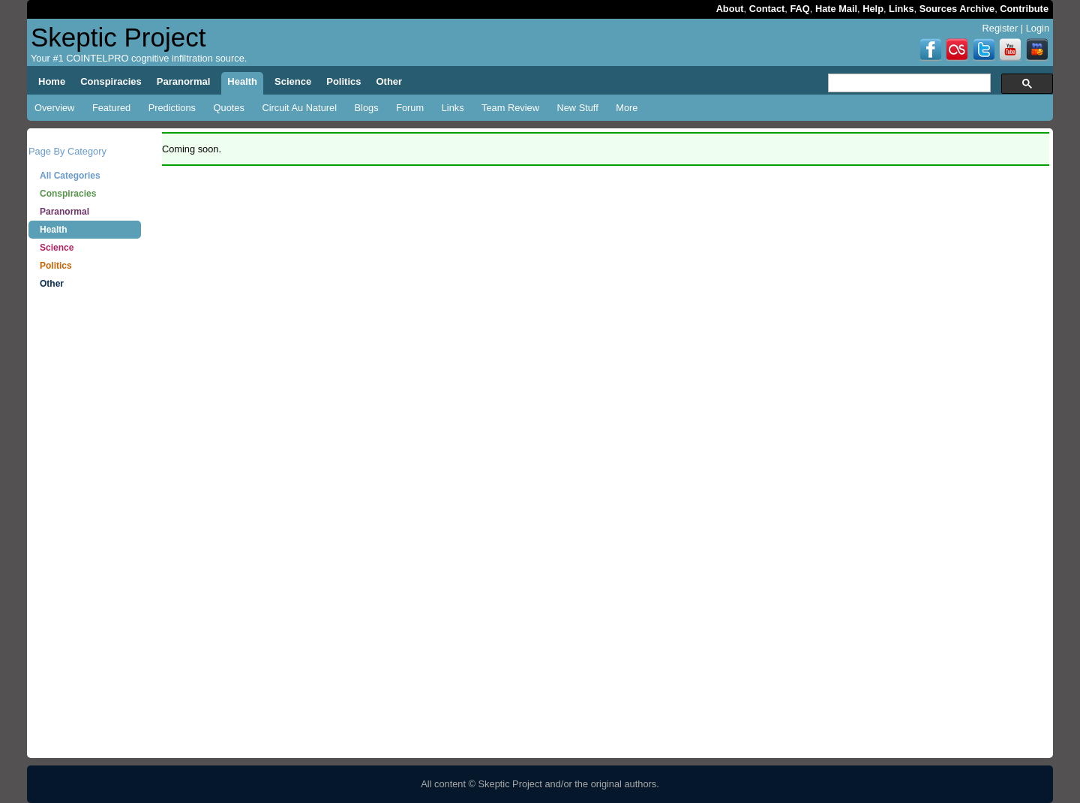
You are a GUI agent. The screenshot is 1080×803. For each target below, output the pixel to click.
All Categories (70, 175)
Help (873, 8)
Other (52, 283)
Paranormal (64, 211)
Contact (767, 8)
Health (54, 229)
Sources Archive (957, 8)
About (730, 8)
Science (57, 247)
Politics (56, 265)
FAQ (799, 8)
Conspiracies (68, 193)
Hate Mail (836, 8)
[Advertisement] (84, 533)
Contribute (1024, 8)
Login (1037, 28)
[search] (908, 83)
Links (901, 8)
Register (1000, 28)
